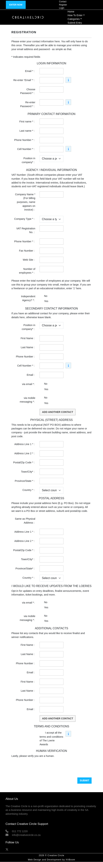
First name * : (27, 121)
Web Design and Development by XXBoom (51, 859)
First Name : (28, 338)
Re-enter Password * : (27, 104)
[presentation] (38, 768)
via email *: (28, 384)
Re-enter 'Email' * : (24, 80)
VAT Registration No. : (25, 230)
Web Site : (29, 259)
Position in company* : (28, 160)
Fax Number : (27, 250)
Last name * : (27, 130)
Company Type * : (24, 218)
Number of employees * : (27, 271)
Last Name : (28, 347)
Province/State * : (25, 481)
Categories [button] (74, 19)
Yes (46, 301)
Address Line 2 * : (24, 453)
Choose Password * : (27, 91)
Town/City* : (28, 471)
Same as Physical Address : (25, 520)
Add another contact (57, 412)
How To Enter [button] (75, 15)
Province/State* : (25, 568)
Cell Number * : (26, 149)
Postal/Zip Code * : (24, 462)
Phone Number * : (24, 140)
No (45, 296)
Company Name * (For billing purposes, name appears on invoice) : (25, 202)
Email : (31, 374)
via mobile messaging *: (27, 400)
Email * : (30, 71)
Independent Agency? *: (28, 298)
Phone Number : (25, 356)
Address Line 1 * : (24, 444)
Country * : (28, 490)
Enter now (15, 5)
